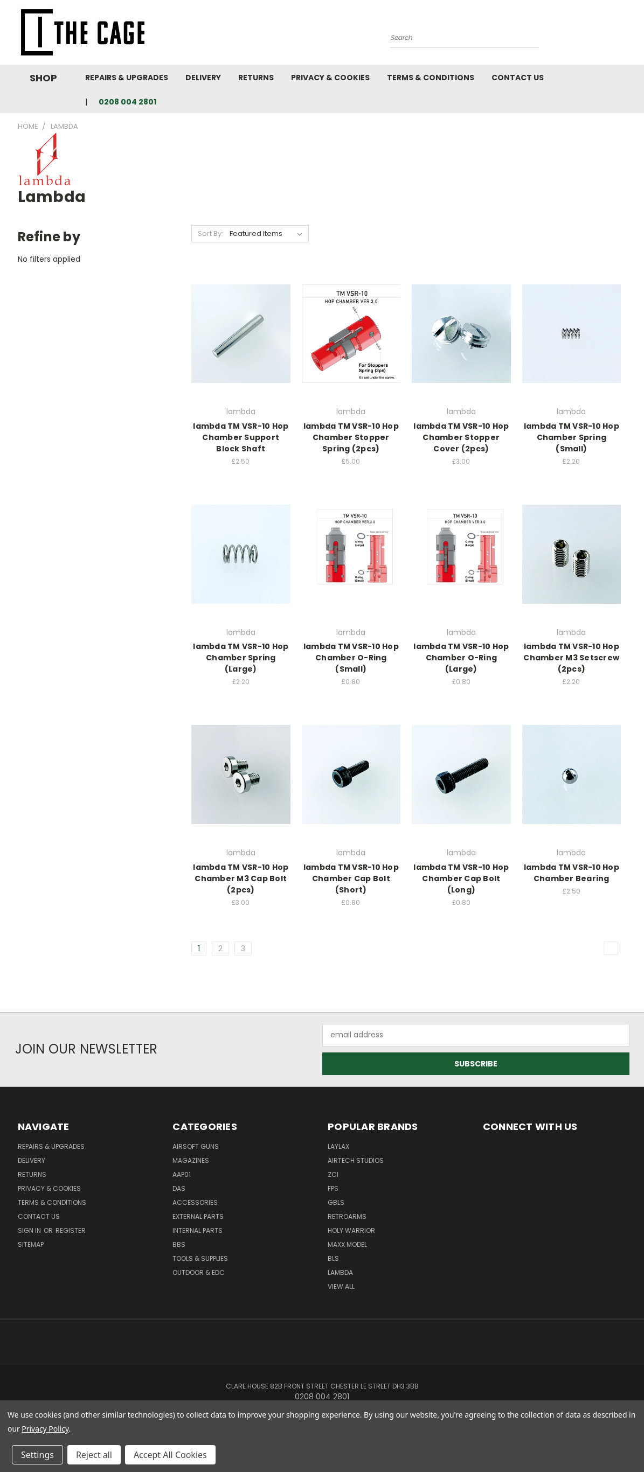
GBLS (336, 1202)
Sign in (30, 1230)
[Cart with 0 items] (626, 35)
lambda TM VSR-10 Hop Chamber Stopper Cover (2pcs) (461, 437)
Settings (37, 1455)
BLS (333, 1258)
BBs (178, 1244)
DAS (178, 1188)
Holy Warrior (351, 1230)
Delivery (203, 77)
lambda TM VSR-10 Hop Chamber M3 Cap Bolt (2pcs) (240, 878)
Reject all (94, 1455)
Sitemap (31, 1244)
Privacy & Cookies (330, 77)
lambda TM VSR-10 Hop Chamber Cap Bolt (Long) (461, 878)
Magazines (190, 1160)
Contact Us (517, 77)
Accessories (195, 1202)
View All (341, 1286)
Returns (256, 77)
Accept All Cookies (170, 1455)
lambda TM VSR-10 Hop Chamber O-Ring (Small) (351, 657)
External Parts (198, 1216)
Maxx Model (347, 1244)
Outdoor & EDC (198, 1272)
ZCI (333, 1174)
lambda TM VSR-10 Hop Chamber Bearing (571, 873)
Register (71, 1230)
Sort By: (210, 233)
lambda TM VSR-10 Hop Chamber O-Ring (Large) (461, 657)
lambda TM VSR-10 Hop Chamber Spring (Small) (571, 437)
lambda (340, 1272)
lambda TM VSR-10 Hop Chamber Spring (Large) (240, 657)
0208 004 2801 (127, 101)
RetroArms (347, 1216)
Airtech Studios (356, 1160)
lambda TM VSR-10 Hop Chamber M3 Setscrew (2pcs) (571, 657)
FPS (333, 1188)
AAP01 (181, 1174)
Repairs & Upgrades (126, 77)
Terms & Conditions (430, 77)
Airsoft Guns (195, 1146)
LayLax (338, 1146)
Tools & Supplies (200, 1258)
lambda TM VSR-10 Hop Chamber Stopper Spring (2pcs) (351, 437)
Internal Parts (197, 1230)
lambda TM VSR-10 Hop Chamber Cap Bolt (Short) (351, 878)
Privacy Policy (45, 1429)
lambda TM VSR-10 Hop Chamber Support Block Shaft (240, 437)
